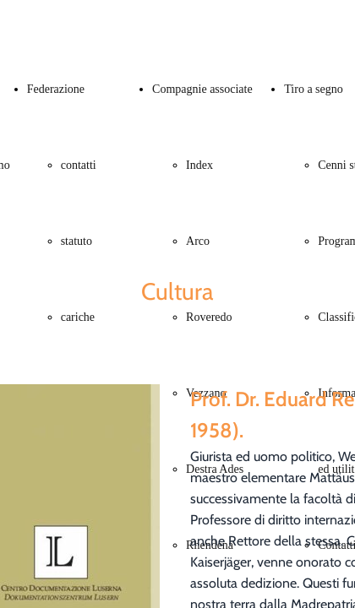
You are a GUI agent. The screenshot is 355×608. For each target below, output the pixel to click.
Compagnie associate (202, 89)
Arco (198, 241)
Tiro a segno (313, 89)
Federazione (56, 89)
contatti (78, 165)
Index (199, 165)
